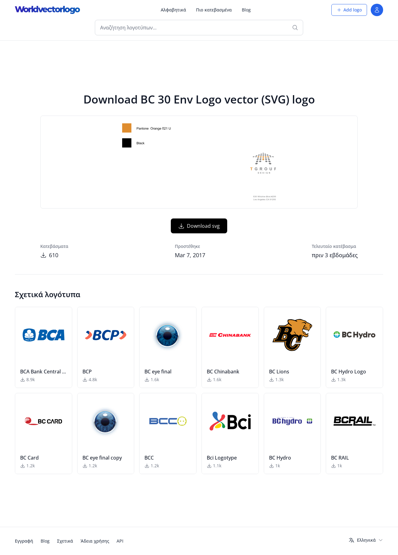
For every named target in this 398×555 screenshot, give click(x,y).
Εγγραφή (24, 541)
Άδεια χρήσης (95, 541)
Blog (246, 10)
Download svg (199, 225)
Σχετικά (65, 541)
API (120, 541)
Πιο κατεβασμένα (214, 10)
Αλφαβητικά (173, 10)
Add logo (349, 10)
